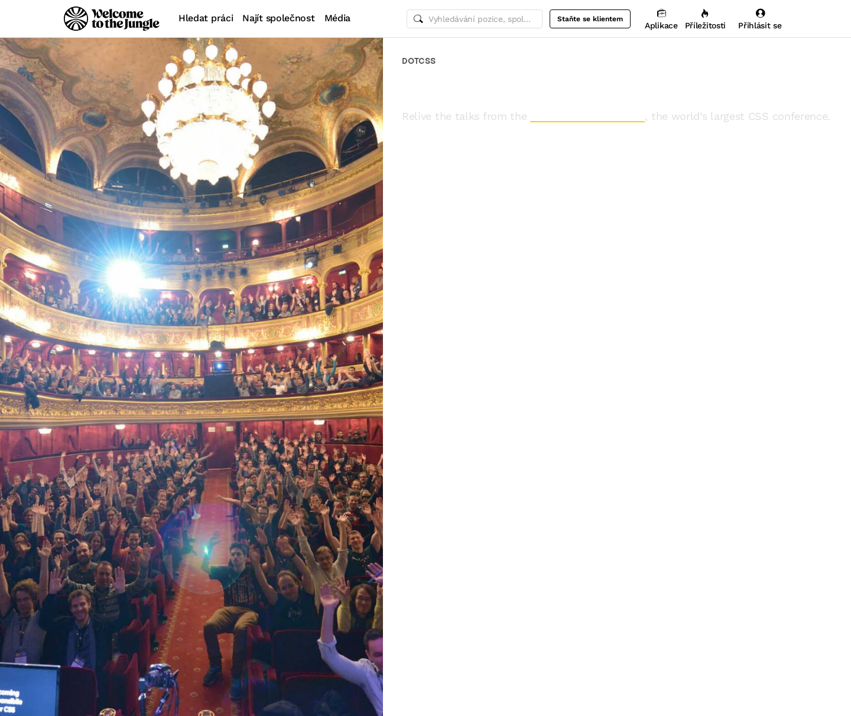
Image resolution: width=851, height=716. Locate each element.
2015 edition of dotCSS (587, 116)
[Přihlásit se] (760, 18)
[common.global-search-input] (475, 18)
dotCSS (419, 61)
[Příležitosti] (705, 18)
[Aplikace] (661, 18)
